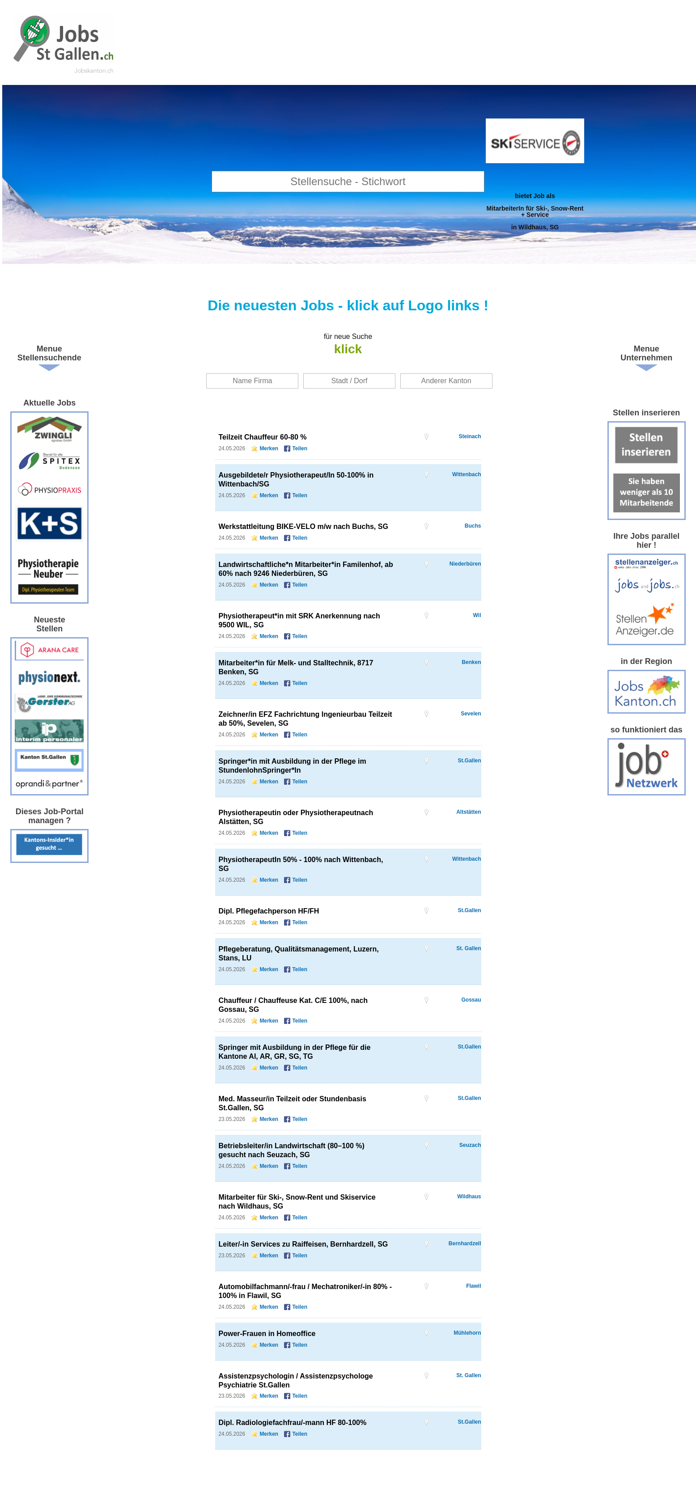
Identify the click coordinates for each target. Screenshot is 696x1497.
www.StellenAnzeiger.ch (64, 44)
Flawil (473, 1286)
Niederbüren (465, 564)
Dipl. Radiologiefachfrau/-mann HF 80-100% (293, 1422)
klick (348, 349)
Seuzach (470, 1145)
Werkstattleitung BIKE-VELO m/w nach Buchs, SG (303, 526)
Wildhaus (469, 1196)
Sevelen (471, 713)
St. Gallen (468, 948)
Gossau (471, 1000)
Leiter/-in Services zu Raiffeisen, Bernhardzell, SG (303, 1244)
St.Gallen (469, 760)
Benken (471, 662)
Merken (268, 448)
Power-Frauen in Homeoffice (267, 1333)
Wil (477, 615)
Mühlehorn (467, 1333)
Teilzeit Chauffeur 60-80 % (263, 437)
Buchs (473, 526)
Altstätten (468, 812)
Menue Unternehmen (646, 353)
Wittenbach (466, 474)
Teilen (299, 448)
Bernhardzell (465, 1243)
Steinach (469, 436)
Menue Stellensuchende (49, 353)
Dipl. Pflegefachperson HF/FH (269, 911)
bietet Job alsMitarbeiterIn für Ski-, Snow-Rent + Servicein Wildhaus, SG (534, 211)
